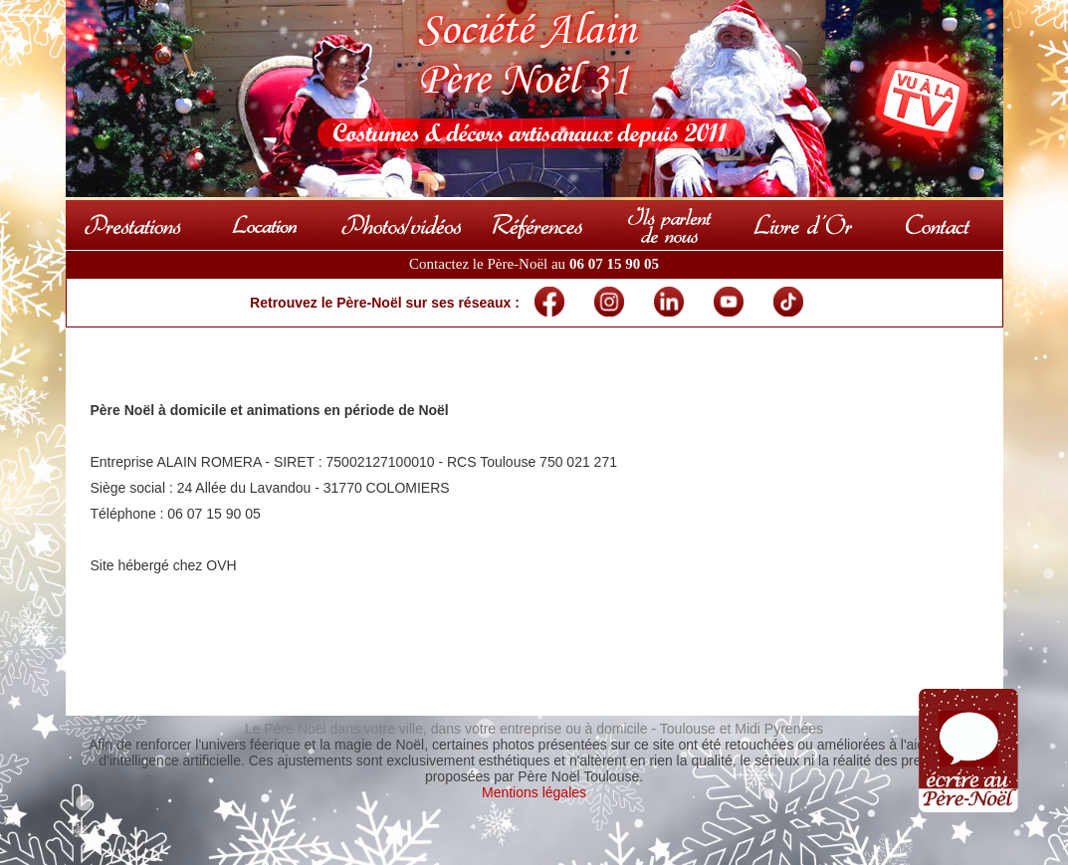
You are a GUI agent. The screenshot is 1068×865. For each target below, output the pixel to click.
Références (536, 225)
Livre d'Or (803, 225)
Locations (265, 225)
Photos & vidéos (401, 225)
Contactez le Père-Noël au (534, 264)
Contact (936, 225)
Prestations (132, 225)
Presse (670, 225)
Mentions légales (534, 792)
